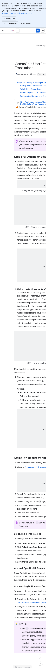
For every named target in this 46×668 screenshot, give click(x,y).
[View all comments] (40, 658)
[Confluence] (13, 31)
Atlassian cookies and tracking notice (17, 13)
